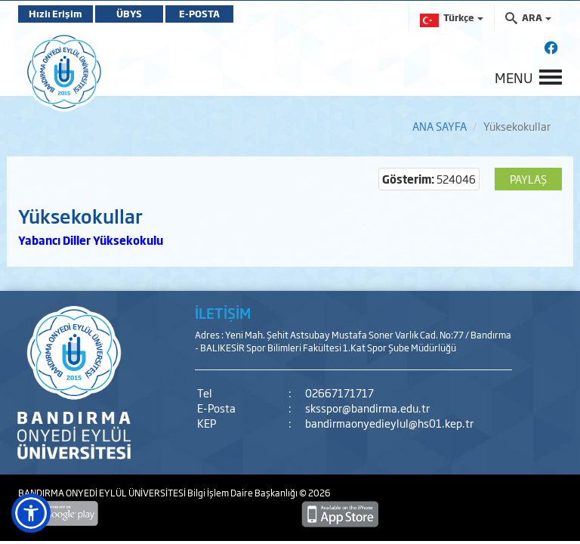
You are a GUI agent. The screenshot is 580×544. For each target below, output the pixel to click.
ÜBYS (129, 13)
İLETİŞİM (223, 313)
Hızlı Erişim (55, 13)
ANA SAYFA (439, 126)
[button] (31, 513)
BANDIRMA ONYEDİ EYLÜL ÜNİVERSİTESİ (102, 492)
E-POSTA (199, 13)
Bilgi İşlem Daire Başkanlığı (243, 492)
